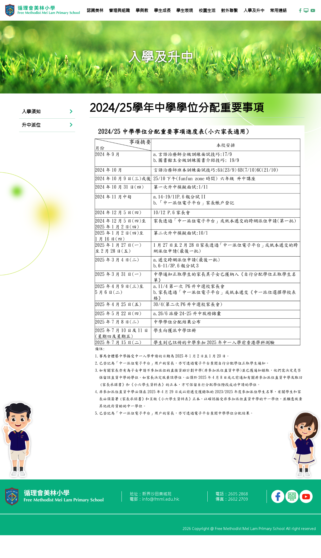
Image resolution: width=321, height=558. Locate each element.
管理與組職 (119, 10)
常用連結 (278, 10)
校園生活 (207, 10)
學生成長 (162, 10)
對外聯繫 (229, 10)
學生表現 (184, 10)
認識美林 (95, 10)
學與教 (142, 10)
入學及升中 (253, 10)
